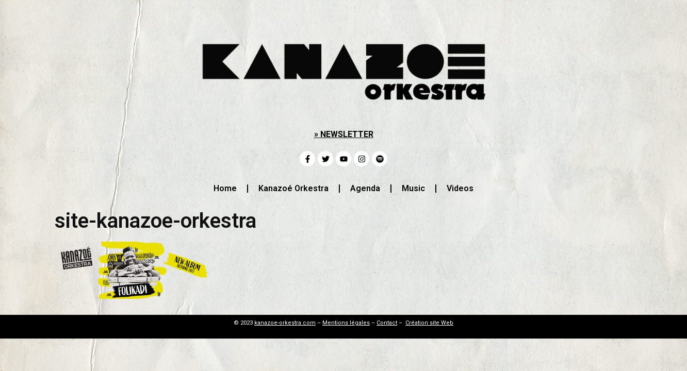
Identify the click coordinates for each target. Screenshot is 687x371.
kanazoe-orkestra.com (285, 322)
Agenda (365, 188)
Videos (460, 188)
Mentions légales (346, 322)
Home (225, 188)
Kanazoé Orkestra (293, 188)
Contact (387, 322)
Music (413, 188)
